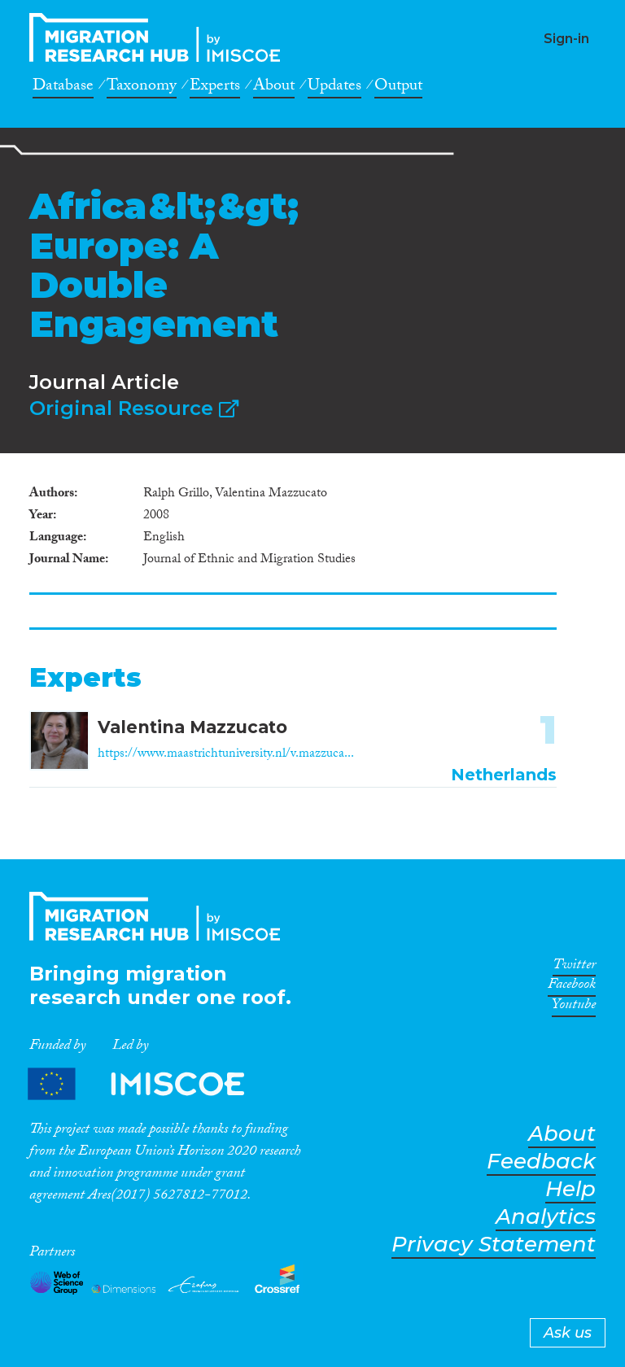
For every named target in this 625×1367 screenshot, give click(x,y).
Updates (334, 87)
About (274, 87)
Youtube (574, 1007)
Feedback (541, 1161)
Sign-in (566, 38)
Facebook (572, 987)
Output (398, 87)
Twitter (574, 967)
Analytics (546, 1216)
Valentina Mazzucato (192, 727)
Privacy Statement (493, 1244)
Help (570, 1189)
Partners (150, 1084)
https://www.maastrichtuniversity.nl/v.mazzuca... (226, 755)
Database (63, 87)
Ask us (568, 1333)
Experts (215, 87)
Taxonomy (142, 87)
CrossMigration (159, 37)
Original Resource (133, 408)
